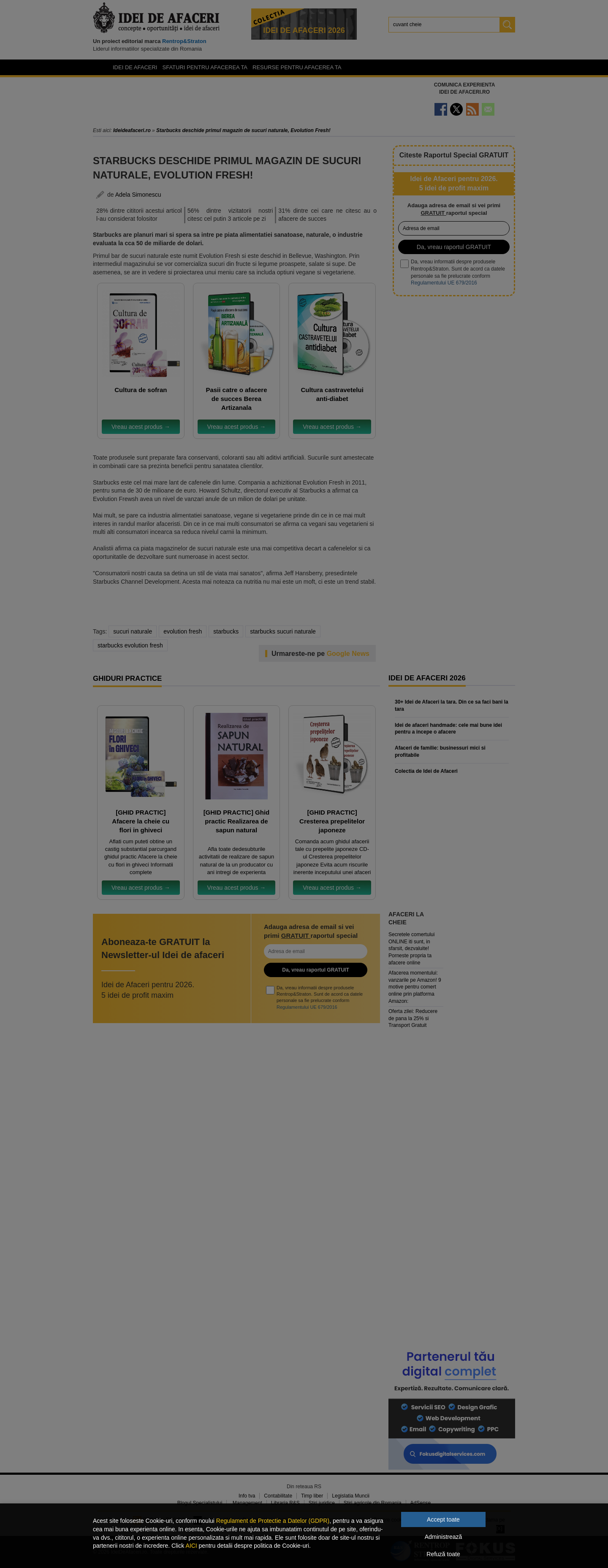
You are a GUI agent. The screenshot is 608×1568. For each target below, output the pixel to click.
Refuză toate (443, 1554)
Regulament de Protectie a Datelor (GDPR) (272, 1520)
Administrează (443, 1536)
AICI (191, 1545)
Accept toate (443, 1519)
